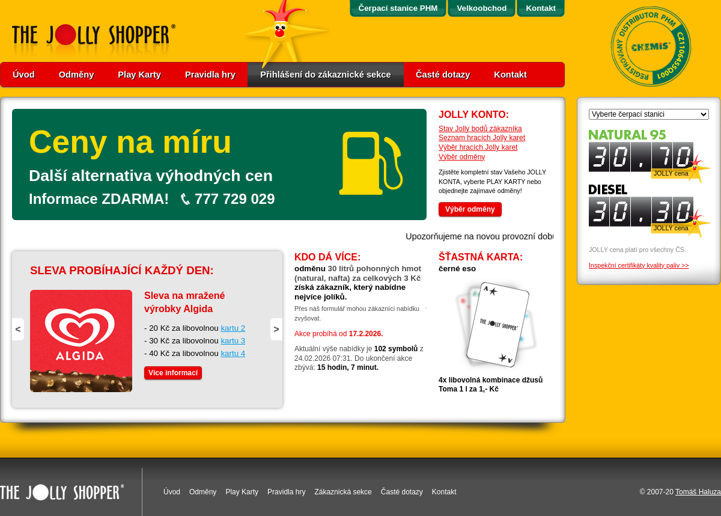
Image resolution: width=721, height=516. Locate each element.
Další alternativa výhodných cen (151, 176)
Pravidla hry (210, 74)
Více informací (173, 373)
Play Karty (139, 74)
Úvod (24, 74)
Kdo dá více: (327, 257)
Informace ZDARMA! (99, 199)
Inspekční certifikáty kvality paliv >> (639, 265)
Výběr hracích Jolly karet (478, 147)
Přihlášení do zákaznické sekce (325, 74)
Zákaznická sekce (342, 492)
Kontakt (510, 74)
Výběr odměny (462, 157)
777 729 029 (235, 199)
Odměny (76, 74)
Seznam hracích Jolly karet (482, 138)
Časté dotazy (443, 74)
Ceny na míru (130, 141)
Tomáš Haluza (698, 492)
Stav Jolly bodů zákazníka (480, 128)
